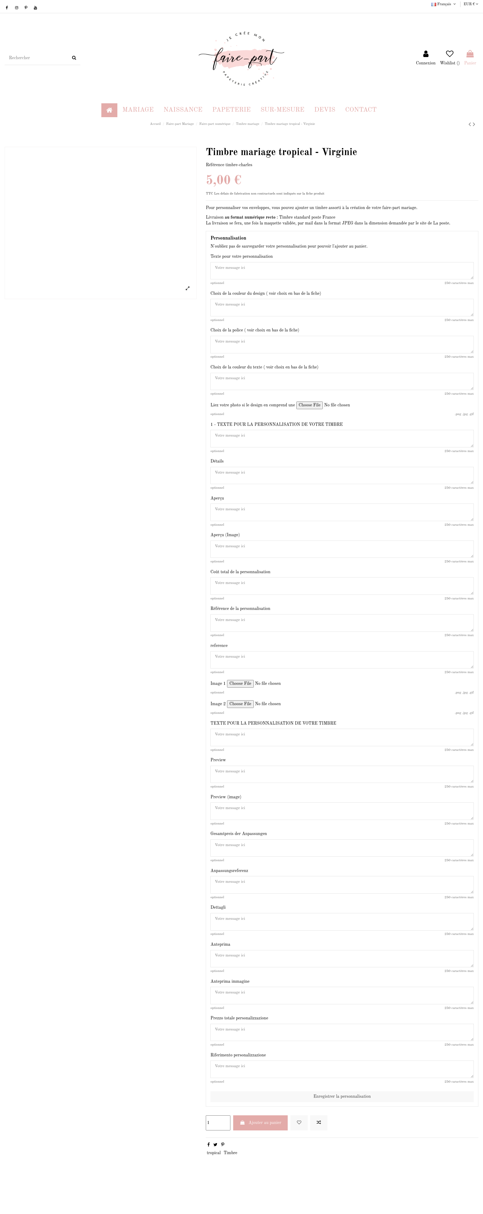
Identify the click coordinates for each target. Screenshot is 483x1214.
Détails (217, 468)
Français (444, 4)
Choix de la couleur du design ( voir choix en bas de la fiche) (265, 295)
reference (219, 658)
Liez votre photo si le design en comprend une (252, 410)
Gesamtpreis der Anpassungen (238, 852)
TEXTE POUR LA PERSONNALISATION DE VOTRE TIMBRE (273, 737)
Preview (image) (225, 814)
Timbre (230, 1180)
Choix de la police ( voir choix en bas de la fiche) (254, 333)
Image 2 (218, 718)
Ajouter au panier (261, 1149)
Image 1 (218, 698)
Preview (218, 775)
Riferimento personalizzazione (238, 1081)
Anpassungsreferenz (229, 890)
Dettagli (217, 928)
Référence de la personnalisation (240, 620)
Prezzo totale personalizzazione (239, 1043)
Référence (215, 165)
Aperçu (217, 506)
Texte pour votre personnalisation (241, 256)
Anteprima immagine (230, 1004)
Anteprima (220, 966)
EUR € (471, 4)
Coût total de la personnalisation (240, 582)
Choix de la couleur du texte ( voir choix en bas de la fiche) (264, 371)
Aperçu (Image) (225, 544)
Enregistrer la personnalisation (342, 1123)
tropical (214, 1180)
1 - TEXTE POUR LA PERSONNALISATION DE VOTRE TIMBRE (276, 429)
